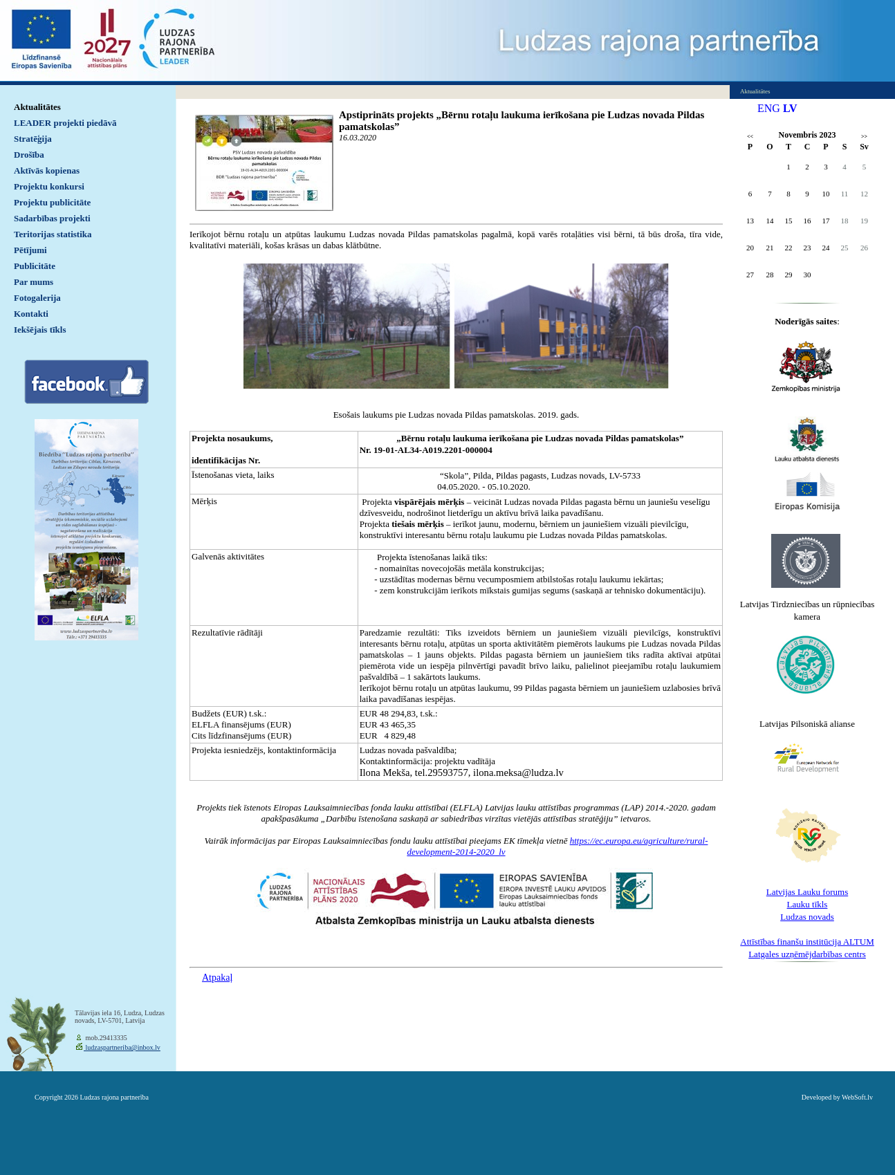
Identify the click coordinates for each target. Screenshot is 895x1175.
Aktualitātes (37, 107)
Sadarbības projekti (52, 218)
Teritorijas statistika (53, 234)
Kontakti (31, 313)
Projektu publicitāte (52, 202)
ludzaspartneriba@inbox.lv (122, 1047)
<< (750, 136)
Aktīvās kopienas (47, 170)
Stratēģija (33, 138)
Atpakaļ (217, 977)
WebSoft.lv (857, 1097)
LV (790, 108)
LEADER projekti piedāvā (65, 123)
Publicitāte (34, 266)
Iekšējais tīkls (40, 329)
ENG (768, 108)
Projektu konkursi (49, 186)
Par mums (33, 282)
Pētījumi (30, 250)
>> (864, 136)
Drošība (29, 154)
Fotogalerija (37, 298)
